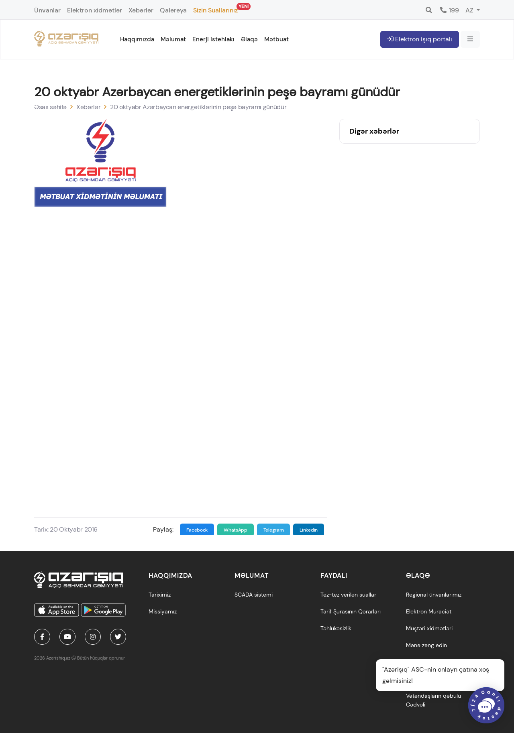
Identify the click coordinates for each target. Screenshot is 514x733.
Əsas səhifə (50, 107)
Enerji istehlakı (213, 39)
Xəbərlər (140, 10)
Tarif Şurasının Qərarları (350, 611)
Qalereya (173, 10)
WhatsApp (235, 530)
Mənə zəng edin (426, 645)
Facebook (197, 530)
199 (449, 10)
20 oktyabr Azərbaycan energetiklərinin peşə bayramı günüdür (198, 107)
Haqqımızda (137, 39)
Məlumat (173, 39)
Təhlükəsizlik (335, 628)
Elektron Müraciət (428, 611)
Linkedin (309, 530)
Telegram (273, 530)
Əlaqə (249, 39)
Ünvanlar (47, 10)
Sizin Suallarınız (215, 8)
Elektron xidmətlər (94, 10)
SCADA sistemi (254, 594)
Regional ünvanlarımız (433, 594)
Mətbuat (276, 39)
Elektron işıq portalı (419, 39)
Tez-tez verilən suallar (348, 594)
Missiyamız (163, 611)
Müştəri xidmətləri (429, 628)
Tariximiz (160, 594)
